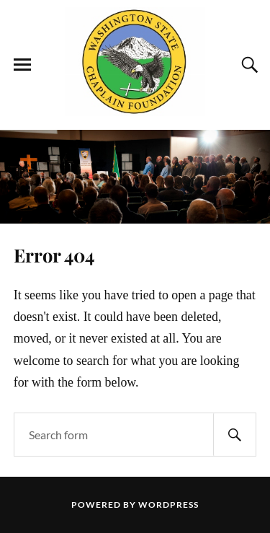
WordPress (168, 504)
